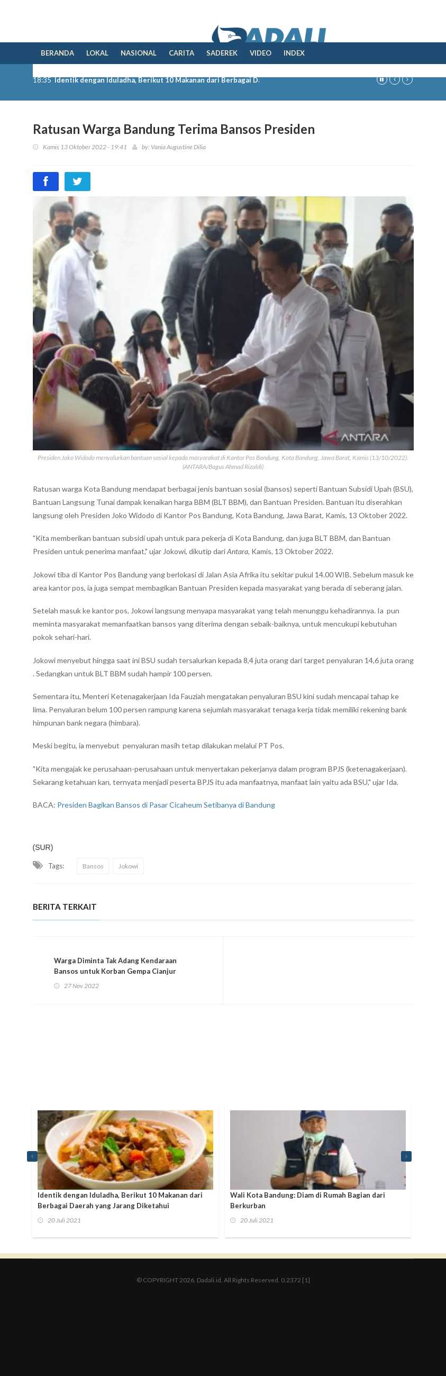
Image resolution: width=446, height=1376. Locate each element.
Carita (181, 53)
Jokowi (128, 866)
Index (294, 53)
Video (260, 53)
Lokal (97, 53)
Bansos (93, 866)
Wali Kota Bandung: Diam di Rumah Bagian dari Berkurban (307, 1200)
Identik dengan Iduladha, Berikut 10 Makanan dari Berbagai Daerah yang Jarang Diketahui (203, 80)
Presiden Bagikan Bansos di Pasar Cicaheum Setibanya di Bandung (166, 804)
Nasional (139, 53)
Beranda (57, 53)
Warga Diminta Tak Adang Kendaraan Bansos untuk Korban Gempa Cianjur (115, 965)
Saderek (222, 53)
